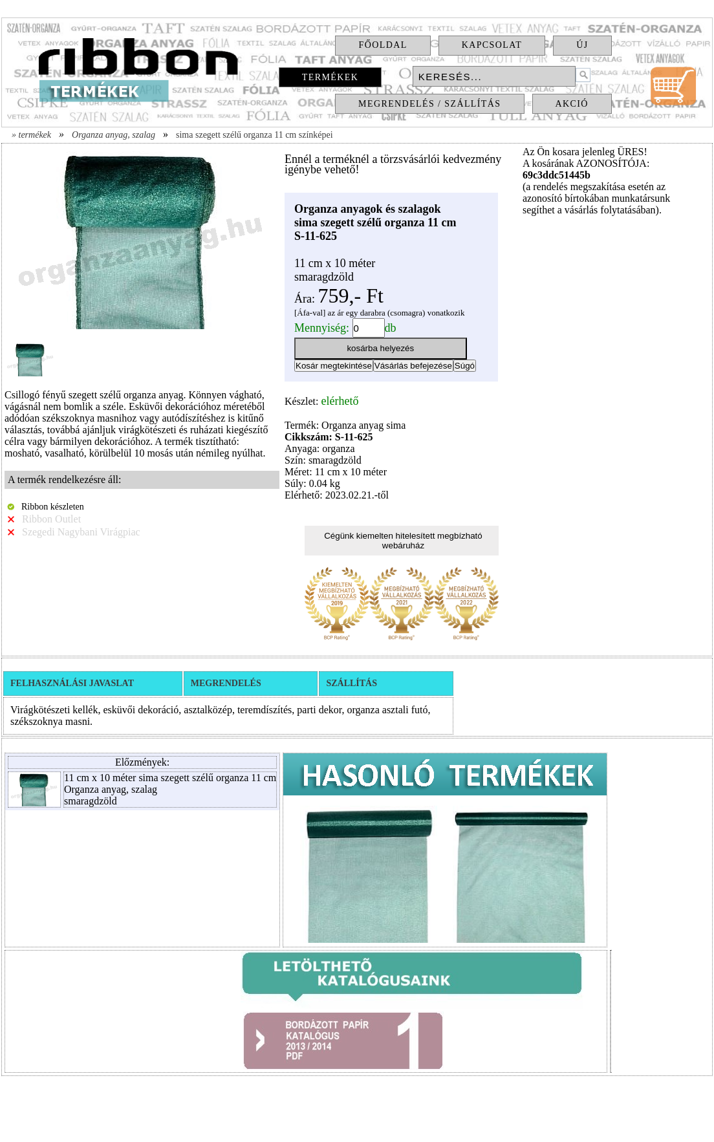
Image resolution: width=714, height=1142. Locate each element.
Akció (572, 104)
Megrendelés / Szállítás (429, 104)
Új (582, 45)
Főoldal (382, 45)
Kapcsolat (492, 45)
